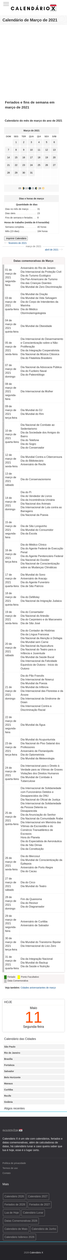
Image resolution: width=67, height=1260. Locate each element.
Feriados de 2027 (39, 1204)
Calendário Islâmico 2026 (19, 1237)
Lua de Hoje (11, 1212)
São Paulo (9, 1046)
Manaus (8, 1083)
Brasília (8, 1059)
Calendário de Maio (16, 1228)
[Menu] (6, 3)
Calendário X (36, 1252)
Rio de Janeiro (12, 1052)
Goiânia (8, 1102)
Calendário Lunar (33, 1212)
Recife (7, 1095)
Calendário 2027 (37, 1196)
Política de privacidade (14, 1163)
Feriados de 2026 (14, 1204)
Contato (6, 1173)
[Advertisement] (33, 60)
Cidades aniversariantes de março (38, 987)
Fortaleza (9, 1065)
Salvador (9, 1071)
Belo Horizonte (12, 1077)
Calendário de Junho (44, 1228)
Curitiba (8, 1089)
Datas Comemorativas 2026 (20, 1220)
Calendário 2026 (14, 1196)
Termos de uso (10, 1168)
